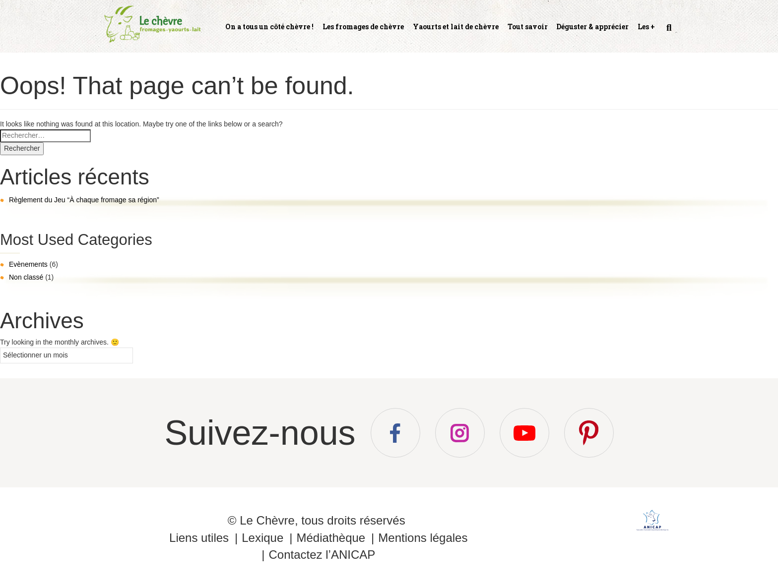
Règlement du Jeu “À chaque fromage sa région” (84, 200)
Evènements (28, 264)
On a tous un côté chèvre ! (269, 26)
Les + (646, 26)
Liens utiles (199, 537)
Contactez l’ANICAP (321, 554)
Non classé (26, 277)
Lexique (262, 537)
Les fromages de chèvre (363, 26)
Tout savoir (528, 26)
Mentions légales (422, 537)
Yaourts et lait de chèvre (456, 26)
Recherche (667, 32)
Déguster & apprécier (592, 26)
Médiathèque (330, 537)
